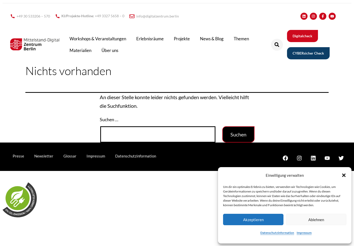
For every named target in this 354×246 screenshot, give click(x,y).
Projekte (182, 38)
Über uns (110, 50)
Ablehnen (316, 219)
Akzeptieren (253, 219)
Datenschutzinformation (277, 233)
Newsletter (43, 156)
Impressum (304, 233)
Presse (18, 156)
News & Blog (212, 38)
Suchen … (109, 119)
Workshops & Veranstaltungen (98, 38)
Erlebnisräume (150, 38)
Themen (241, 38)
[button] (343, 175)
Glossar (69, 156)
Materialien (80, 50)
